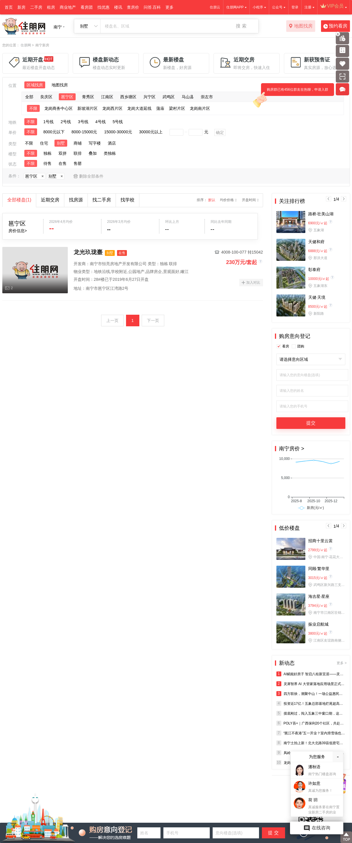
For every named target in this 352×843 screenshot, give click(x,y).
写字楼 (95, 143)
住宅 (44, 143)
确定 (220, 132)
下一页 (153, 320)
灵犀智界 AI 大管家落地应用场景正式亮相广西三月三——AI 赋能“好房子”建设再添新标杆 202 (310, 683)
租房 (51, 7)
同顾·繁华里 (319, 568)
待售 (47, 163)
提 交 (273, 832)
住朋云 (215, 7)
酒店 (112, 143)
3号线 (83, 121)
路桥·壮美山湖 (321, 214)
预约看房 (335, 26)
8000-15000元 (84, 132)
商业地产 (68, 7)
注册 (307, 7)
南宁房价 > (291, 448)
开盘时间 (249, 200)
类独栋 (110, 153)
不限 (33, 108)
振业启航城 (318, 624)
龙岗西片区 (112, 108)
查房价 (133, 7)
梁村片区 (177, 108)
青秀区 (88, 96)
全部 (29, 96)
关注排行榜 (292, 201)
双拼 (63, 153)
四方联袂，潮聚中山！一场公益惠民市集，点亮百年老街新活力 (310, 693)
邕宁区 (67, 96)
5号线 (118, 121)
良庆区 (46, 96)
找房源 (76, 199)
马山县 (188, 96)
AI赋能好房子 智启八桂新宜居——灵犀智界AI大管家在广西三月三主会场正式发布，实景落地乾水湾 (310, 673)
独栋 (47, 153)
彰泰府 (314, 269)
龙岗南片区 (200, 108)
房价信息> (17, 230)
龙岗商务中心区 (58, 108)
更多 (169, 7)
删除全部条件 (91, 176)
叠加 (93, 153)
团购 (300, 346)
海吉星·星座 (319, 596)
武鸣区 (169, 96)
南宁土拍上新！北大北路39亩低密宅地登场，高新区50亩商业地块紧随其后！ (310, 742)
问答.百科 (152, 7)
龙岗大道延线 (139, 108)
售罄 (78, 163)
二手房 (36, 7)
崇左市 (207, 96)
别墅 (61, 143)
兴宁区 (149, 96)
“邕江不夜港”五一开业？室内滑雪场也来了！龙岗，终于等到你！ (310, 733)
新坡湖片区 (87, 108)
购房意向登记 (294, 336)
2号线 (66, 121)
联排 (78, 153)
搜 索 (241, 25)
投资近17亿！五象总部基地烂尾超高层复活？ (310, 703)
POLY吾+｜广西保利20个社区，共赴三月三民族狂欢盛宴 (310, 723)
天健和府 (316, 241)
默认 (211, 200)
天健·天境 (317, 297)
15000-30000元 (118, 132)
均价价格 (227, 200)
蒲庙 (160, 108)
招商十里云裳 (320, 540)
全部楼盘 (19, 199)
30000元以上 (151, 132)
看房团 (87, 7)
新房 (21, 7)
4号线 (100, 121)
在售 (63, 163)
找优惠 (103, 7)
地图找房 (301, 26)
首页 (9, 7)
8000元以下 (54, 132)
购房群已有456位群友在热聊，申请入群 (294, 92)
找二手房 (101, 199)
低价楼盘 (289, 528)
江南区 (107, 96)
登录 (294, 7)
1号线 (48, 121)
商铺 (78, 143)
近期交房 (50, 199)
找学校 (127, 199)
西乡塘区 (128, 96)
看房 (285, 346)
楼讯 (118, 7)
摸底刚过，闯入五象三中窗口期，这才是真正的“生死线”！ (310, 713)
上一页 (112, 320)
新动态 (313, 663)
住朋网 (26, 45)
